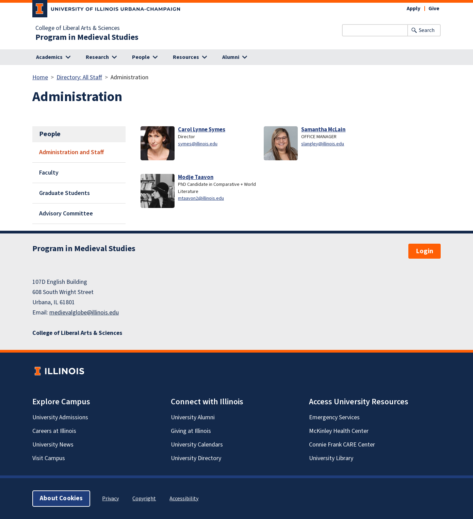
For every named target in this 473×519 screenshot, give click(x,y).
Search (427, 30)
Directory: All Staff (79, 77)
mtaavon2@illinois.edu (201, 198)
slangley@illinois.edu (322, 143)
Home (40, 77)
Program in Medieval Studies (86, 37)
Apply (413, 8)
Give (433, 8)
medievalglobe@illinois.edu (84, 312)
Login (424, 251)
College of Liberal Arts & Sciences (77, 28)
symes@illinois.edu (197, 143)
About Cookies (61, 498)
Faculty (49, 172)
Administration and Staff (71, 152)
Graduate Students (64, 193)
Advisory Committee (66, 213)
